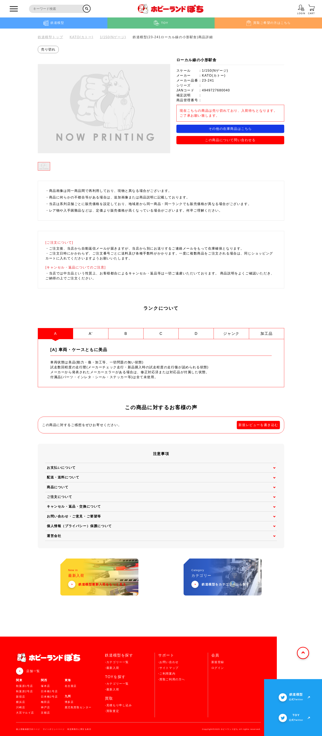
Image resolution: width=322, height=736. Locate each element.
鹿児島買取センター (78, 707)
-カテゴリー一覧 (117, 661)
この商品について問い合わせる (230, 140)
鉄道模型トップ (50, 37)
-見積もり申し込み (118, 705)
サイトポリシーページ (54, 729)
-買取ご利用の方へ (171, 679)
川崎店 (20, 707)
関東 (19, 680)
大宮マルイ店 (25, 712)
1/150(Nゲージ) (113, 37)
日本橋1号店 (49, 691)
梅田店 (45, 701)
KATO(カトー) (81, 37)
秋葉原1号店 (24, 685)
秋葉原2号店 (24, 691)
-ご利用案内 (166, 673)
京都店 (45, 712)
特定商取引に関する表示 (79, 729)
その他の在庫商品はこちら (230, 128)
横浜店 (20, 701)
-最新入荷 (112, 667)
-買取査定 (112, 710)
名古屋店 (71, 685)
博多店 (69, 701)
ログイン (217, 667)
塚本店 (45, 685)
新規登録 (217, 661)
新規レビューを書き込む (258, 424)
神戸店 (45, 707)
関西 (44, 680)
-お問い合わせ (168, 661)
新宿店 (20, 696)
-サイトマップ (168, 667)
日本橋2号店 (49, 696)
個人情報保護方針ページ (28, 729)
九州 (68, 696)
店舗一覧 (33, 671)
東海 (68, 680)
